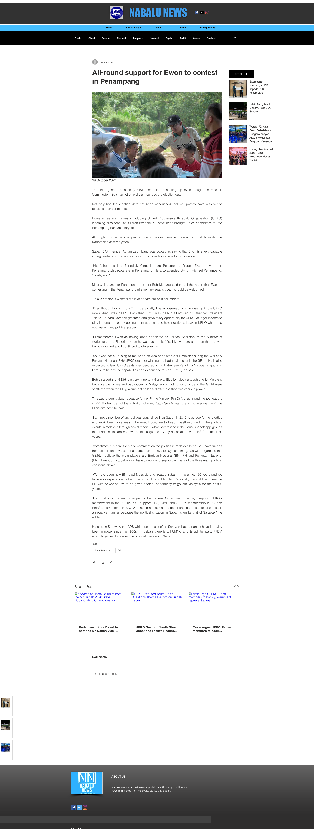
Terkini (78, 38)
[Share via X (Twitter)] (102, 562)
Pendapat (211, 38)
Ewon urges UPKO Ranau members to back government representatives (214, 629)
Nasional (154, 38)
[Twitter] (79, 807)
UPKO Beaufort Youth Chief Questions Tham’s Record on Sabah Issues (156, 629)
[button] (235, 38)
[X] (202, 12)
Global (91, 38)
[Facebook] (196, 12)
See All (236, 586)
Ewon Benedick (103, 550)
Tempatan (138, 38)
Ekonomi (121, 38)
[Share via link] (111, 562)
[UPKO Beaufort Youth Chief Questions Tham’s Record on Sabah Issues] (157, 606)
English (169, 38)
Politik (183, 38)
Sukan (196, 38)
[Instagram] (207, 12)
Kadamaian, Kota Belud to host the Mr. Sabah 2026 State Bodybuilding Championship (98, 629)
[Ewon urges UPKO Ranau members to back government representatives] (214, 606)
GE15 (121, 550)
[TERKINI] (241, 74)
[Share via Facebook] (93, 562)
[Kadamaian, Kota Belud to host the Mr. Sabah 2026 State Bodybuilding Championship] (100, 606)
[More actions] (220, 62)
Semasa (106, 38)
